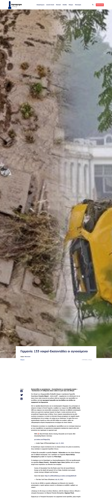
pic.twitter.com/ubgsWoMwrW (67, 477)
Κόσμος (71, 5)
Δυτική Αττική (50, 5)
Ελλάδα (65, 5)
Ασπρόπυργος (40, 5)
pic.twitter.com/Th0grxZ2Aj (42, 441)
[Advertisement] (56, 376)
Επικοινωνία (100, 5)
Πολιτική (58, 5)
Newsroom (27, 358)
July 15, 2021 (60, 444)
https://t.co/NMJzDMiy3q (52, 477)
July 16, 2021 (59, 481)
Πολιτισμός (78, 5)
